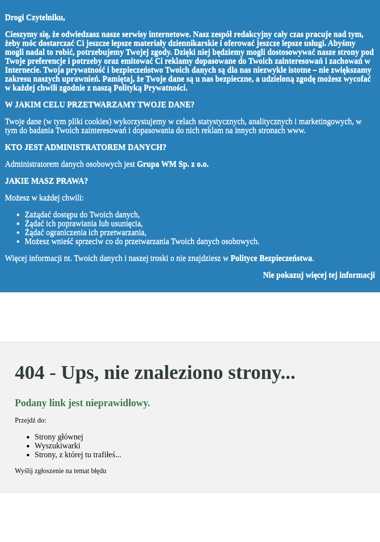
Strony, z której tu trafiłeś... (78, 454)
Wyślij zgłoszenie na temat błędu (60, 471)
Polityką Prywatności (150, 87)
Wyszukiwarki (57, 445)
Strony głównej (59, 437)
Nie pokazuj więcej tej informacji (319, 275)
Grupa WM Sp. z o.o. (173, 164)
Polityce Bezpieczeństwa (271, 258)
